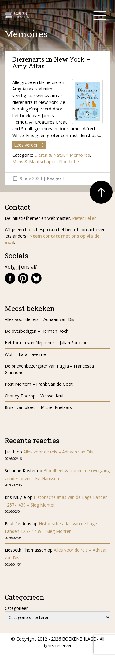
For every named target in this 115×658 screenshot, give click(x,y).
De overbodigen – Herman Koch (37, 331)
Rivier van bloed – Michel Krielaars (38, 407)
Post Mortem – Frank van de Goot (39, 384)
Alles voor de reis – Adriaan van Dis (39, 319)
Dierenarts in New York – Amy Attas (51, 62)
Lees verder (29, 145)
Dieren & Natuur (50, 155)
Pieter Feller (84, 218)
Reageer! (55, 178)
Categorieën (17, 608)
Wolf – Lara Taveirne (25, 354)
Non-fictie (69, 161)
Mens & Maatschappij (34, 161)
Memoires (80, 155)
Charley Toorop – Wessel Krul (34, 396)
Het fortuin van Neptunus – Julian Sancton (46, 343)
